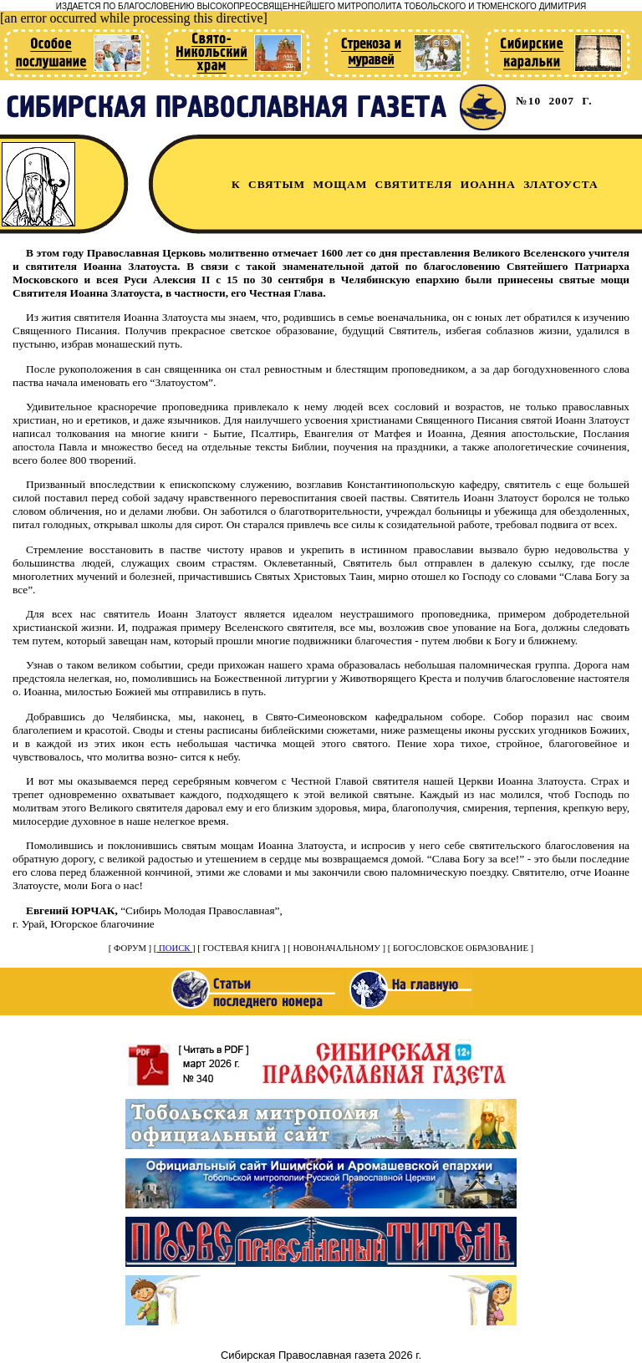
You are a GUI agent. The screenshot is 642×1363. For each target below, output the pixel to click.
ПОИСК (174, 948)
